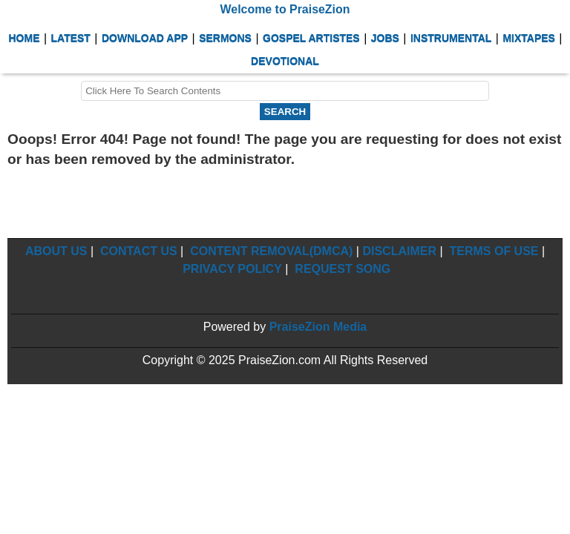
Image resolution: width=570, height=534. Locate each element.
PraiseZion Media (318, 326)
